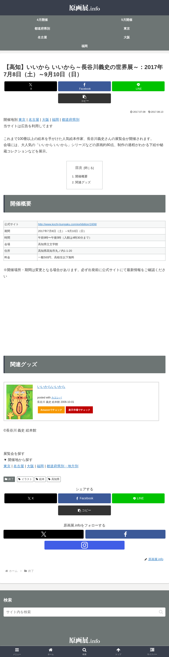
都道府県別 (70, 119)
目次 (78, 168)
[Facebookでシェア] (84, 86)
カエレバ (56, 398)
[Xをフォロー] (44, 534)
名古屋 (34, 119)
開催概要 (81, 176)
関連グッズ (83, 183)
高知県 (53, 479)
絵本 (40, 479)
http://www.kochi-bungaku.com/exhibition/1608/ (67, 225)
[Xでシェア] (30, 86)
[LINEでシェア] (138, 86)
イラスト (25, 479)
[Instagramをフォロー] (84, 545)
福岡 (55, 119)
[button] (84, 98)
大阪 (45, 119)
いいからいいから (51, 387)
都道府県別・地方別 (62, 467)
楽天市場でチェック (79, 410)
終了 (9, 479)
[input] (84, 612)
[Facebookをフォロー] (125, 534)
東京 (22, 119)
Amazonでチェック (51, 410)
